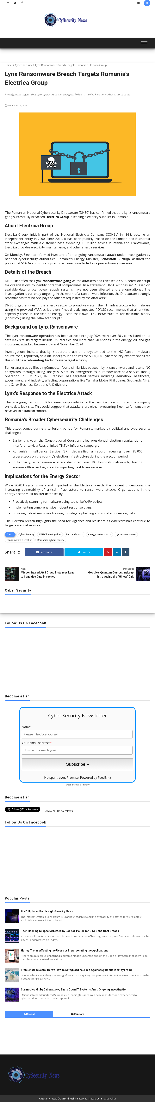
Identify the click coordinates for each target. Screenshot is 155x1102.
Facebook (44, 552)
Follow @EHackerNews (58, 811)
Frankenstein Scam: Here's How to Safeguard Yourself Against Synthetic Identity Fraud (76, 969)
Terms (75, 784)
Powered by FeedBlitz (95, 777)
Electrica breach (74, 534)
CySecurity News (48, 1098)
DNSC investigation (50, 534)
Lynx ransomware (126, 534)
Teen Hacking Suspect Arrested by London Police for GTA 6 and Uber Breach (70, 930)
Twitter (84, 552)
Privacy (86, 784)
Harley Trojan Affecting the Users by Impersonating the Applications (64, 950)
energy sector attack (99, 534)
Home (8, 65)
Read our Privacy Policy (103, 1098)
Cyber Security (23, 65)
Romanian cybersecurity (50, 540)
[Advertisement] (77, 659)
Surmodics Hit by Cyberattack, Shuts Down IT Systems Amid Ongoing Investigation (74, 989)
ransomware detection (19, 540)
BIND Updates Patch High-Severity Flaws (47, 911)
